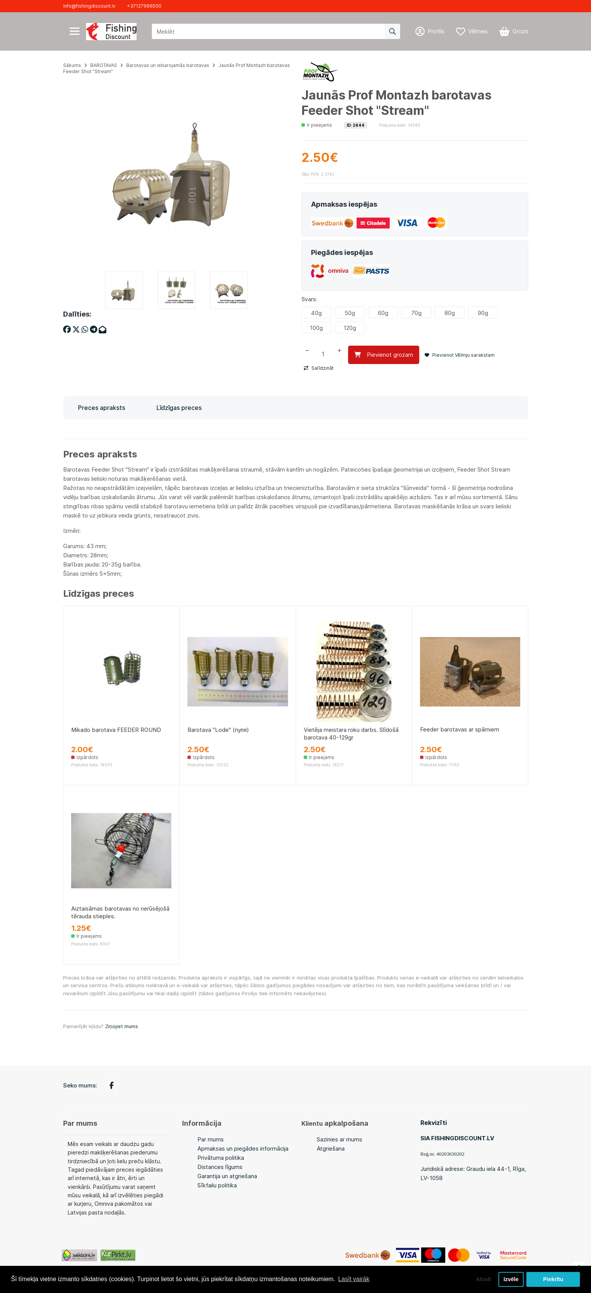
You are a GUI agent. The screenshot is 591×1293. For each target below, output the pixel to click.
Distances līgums (220, 1167)
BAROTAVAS (103, 65)
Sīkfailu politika (217, 1185)
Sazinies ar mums (339, 1139)
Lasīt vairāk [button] (354, 1279)
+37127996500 (144, 6)
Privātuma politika (220, 1157)
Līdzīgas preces (179, 407)
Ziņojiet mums (121, 1026)
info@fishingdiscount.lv (89, 6)
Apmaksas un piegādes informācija (242, 1148)
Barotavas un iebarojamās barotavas (167, 65)
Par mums (210, 1139)
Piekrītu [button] (553, 1279)
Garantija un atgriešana (227, 1176)
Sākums (72, 65)
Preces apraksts (101, 407)
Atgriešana (331, 1148)
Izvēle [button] (510, 1279)
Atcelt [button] (483, 1279)
